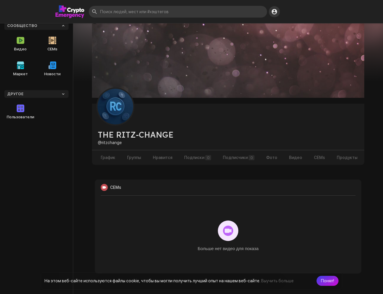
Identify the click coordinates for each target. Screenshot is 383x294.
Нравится (162, 157)
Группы (134, 157)
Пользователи (20, 112)
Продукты (347, 157)
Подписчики (238, 157)
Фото (271, 157)
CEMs (52, 44)
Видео (20, 44)
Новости (52, 68)
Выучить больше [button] (277, 280)
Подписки (197, 157)
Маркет (20, 68)
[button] (327, 281)
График (108, 157)
